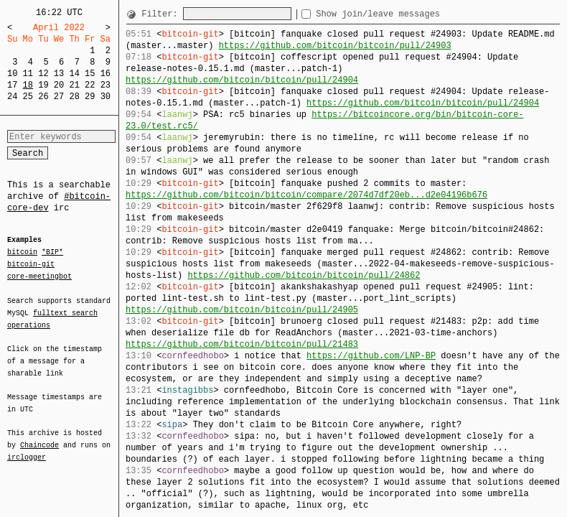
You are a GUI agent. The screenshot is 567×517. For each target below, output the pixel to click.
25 (28, 96)
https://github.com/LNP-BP (371, 356)
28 (74, 96)
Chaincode (39, 437)
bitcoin (22, 253)
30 (105, 96)
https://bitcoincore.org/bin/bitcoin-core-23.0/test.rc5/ (324, 120)
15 (90, 73)
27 (59, 96)
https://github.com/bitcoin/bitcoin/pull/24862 (303, 275)
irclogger (26, 448)
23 (105, 85)
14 (74, 73)
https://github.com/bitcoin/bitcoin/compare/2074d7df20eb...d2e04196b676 (306, 195)
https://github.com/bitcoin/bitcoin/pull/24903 (335, 45)
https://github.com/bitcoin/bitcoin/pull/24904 (242, 80)
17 (12, 85)
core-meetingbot (39, 276)
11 (28, 73)
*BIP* (52, 253)
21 (74, 85)
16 (105, 73)
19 (43, 85)
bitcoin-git (31, 264)
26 (43, 96)
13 (59, 73)
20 (59, 85)
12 (43, 73)
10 (12, 73)
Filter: (162, 14)
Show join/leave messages (404, 14)
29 (90, 96)
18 (28, 85)
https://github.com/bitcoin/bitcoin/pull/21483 (242, 344)
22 (90, 85)
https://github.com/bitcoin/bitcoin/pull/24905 (242, 310)
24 (12, 96)
